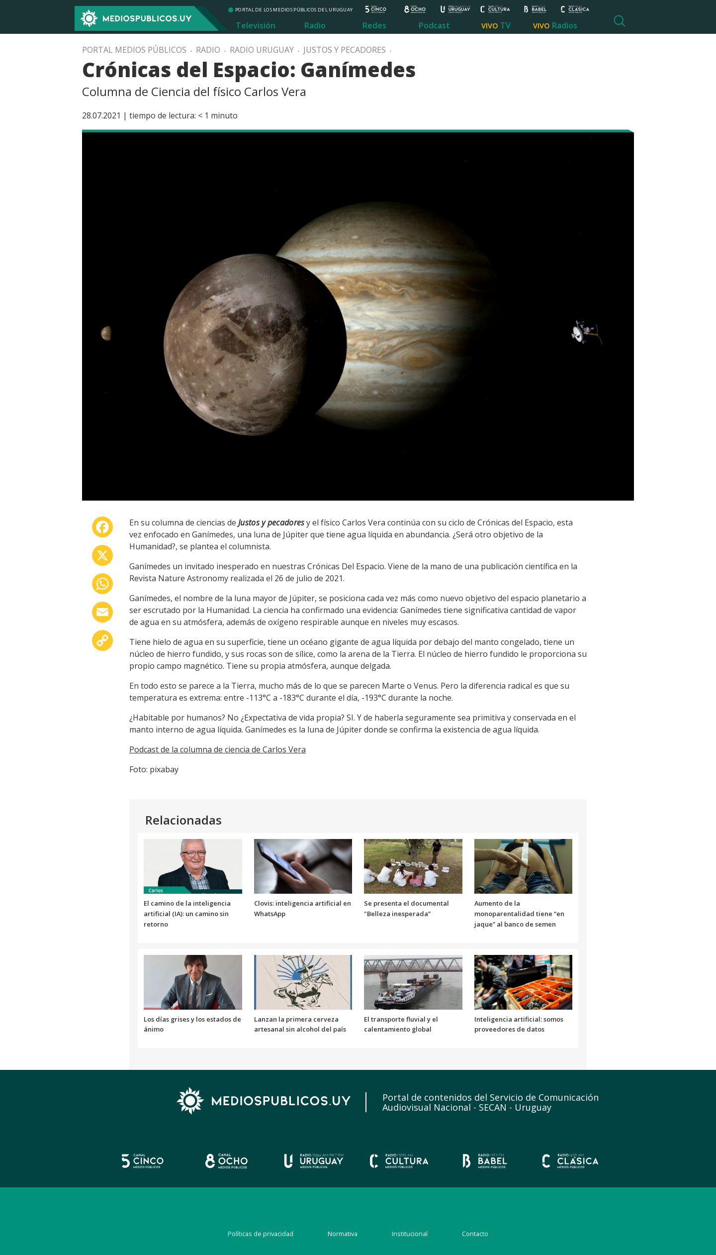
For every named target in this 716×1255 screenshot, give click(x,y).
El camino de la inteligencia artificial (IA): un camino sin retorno (187, 914)
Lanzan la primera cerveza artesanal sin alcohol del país (300, 1024)
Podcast (434, 25)
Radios (564, 25)
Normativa (343, 1233)
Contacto (475, 1233)
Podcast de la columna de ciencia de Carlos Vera (217, 749)
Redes (374, 25)
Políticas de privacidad (260, 1233)
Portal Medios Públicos (134, 49)
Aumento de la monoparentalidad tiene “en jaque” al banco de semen (519, 914)
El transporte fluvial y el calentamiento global (401, 1024)
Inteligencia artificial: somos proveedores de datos (518, 1024)
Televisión (255, 25)
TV (505, 25)
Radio (315, 25)
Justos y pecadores (344, 49)
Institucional (410, 1233)
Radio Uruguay (262, 49)
